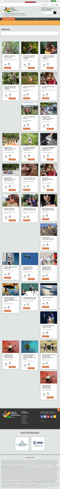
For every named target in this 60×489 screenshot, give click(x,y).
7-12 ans (32, 482)
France (24, 467)
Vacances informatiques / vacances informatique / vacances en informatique (38, 477)
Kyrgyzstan (17, 468)
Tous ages (25, 475)
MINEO (29, 468)
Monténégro (39, 468)
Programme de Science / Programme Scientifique (27, 471)
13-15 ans (22, 485)
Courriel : (44, 7)
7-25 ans (45, 482)
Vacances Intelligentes (7, 478)
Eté (55, 465)
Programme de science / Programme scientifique (12, 471)
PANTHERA (24, 470)
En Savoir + (7, 67)
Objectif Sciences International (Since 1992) (11, 9)
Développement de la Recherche (46, 465)
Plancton (44, 470)
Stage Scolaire (5, 475)
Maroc (27, 468)
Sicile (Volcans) (54, 482)
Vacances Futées (15, 477)
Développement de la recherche (36, 465)
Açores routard (43, 460)
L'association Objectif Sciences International (24, 416)
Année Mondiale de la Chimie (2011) (41, 462)
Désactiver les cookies (30, 2)
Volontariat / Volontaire (23, 479)
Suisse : (46, 9)
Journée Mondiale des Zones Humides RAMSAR (8, 468)
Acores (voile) (18, 482)
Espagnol (52, 465)
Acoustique (47, 460)
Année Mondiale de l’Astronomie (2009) (29, 462)
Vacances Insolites (52, 477)
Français (4, 467)
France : (48, 8)
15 (39, 483)
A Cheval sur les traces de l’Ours (6, 460)
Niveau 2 (21, 469)
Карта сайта (43, 420)
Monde (36, 468)
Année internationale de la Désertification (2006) (24, 461)
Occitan (40, 469)
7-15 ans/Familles (41, 482)
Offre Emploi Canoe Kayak (54, 469)
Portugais (50, 470)
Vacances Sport (47, 478)
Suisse (12, 475)
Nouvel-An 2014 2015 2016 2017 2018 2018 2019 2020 (31, 469)
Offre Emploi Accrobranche (46, 469)
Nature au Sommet (17, 469)
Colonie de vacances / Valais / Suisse (7, 465)
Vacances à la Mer (51, 475)
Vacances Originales (14, 478)
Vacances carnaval (38, 476)
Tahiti (21, 475)
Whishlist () (44, 4)
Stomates (9, 475)
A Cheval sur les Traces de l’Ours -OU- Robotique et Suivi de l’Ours (20, 460)
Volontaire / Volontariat (16, 479)
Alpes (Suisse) (27, 481)
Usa (27, 475)
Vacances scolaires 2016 (35, 478)
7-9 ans (3, 485)
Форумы (26, 19)
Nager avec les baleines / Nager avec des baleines (48, 468)
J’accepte (53, 1)
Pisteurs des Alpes (37, 470)
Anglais (15, 461)
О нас (17, 19)
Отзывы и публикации (44, 19)
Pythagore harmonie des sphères (51, 471)
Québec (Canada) (40, 485)
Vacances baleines (28, 476)
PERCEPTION (28, 470)
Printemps (53, 470)
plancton (47, 470)
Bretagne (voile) (28, 482)
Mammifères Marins (22, 468)
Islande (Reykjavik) (28, 485)
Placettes (41, 470)
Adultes (53, 485)
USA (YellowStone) (49, 485)
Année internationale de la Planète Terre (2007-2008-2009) (41, 461)
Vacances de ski (54, 476)
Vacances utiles (52, 478)
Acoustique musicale (52, 460)
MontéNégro (22, 482)
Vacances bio (34, 476)
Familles (7, 485)
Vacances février (10, 477)
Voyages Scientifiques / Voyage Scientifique (33, 479)
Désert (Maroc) (17, 485)
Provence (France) (49, 481)
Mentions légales (25, 423)
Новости (21, 19)
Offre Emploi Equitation (11, 470)
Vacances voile (5, 479)
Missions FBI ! (32, 468)
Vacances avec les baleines (10, 476)
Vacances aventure (17, 476)
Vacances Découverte (4, 477)
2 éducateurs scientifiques (20, 481)
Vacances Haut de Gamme (22, 477)
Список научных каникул (8, 18)
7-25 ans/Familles (49, 482)
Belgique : (46, 10)
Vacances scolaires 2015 (27, 478)
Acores (39, 460)
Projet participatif (43, 471)
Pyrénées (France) (12, 482)
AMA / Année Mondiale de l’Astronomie (7, 461)
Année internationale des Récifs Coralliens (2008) (15, 462)
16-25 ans (34, 485)
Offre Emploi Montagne (18, 470)
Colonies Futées (15, 465)
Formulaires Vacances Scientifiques (24, 420)
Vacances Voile (10, 479)
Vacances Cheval (44, 476)
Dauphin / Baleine (28, 465)
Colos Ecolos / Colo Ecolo (22, 465)
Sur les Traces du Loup (16, 475)
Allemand (57, 460)
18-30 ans (45, 485)
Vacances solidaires (42, 478)
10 (57, 482)
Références (24, 422)
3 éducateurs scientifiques (37, 481)
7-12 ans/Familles (36, 482)
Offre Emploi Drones (4, 470)
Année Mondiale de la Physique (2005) (52, 462)
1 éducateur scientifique (11, 481)
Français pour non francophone (15, 467)
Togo (23, 475)
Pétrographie (32, 470)
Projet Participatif (37, 471)
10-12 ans (12, 485)
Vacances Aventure (23, 476)
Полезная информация (34, 19)
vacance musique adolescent (38, 475)
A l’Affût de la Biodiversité (34, 460)
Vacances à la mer (45, 475)
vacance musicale (31, 475)
